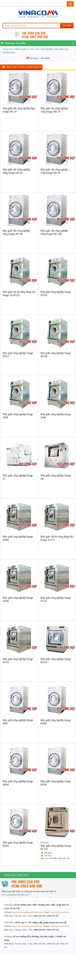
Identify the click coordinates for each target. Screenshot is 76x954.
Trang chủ (7, 49)
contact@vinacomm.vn (60, 912)
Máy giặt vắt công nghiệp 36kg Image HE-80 (16, 232)
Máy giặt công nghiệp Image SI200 (18, 599)
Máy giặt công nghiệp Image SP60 (18, 416)
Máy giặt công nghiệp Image (23, 67)
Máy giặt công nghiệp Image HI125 (56, 661)
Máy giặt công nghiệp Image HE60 (18, 783)
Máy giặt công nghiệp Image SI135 (56, 599)
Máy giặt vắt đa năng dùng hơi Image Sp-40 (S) (19, 293)
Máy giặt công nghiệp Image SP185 (56, 293)
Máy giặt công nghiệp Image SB (56, 477)
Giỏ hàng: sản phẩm (38, 58)
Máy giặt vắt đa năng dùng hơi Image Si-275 (57, 538)
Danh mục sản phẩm (13, 43)
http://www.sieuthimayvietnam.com (27, 912)
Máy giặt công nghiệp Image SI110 (18, 661)
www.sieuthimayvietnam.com (15, 894)
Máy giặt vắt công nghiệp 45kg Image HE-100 (54, 232)
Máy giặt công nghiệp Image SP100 (56, 355)
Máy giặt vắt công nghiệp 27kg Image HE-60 (54, 171)
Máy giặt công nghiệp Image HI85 (18, 722)
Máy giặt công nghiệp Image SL (18, 477)
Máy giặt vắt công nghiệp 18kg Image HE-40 (16, 171)
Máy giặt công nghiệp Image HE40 (56, 783)
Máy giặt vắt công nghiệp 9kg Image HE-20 (19, 110)
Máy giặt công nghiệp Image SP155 (18, 355)
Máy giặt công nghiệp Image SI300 (18, 538)
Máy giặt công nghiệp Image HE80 (56, 722)
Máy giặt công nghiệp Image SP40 (56, 416)
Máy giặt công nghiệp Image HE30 (18, 844)
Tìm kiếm (66, 25)
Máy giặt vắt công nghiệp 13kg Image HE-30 (54, 110)
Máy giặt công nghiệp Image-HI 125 (56, 847)
